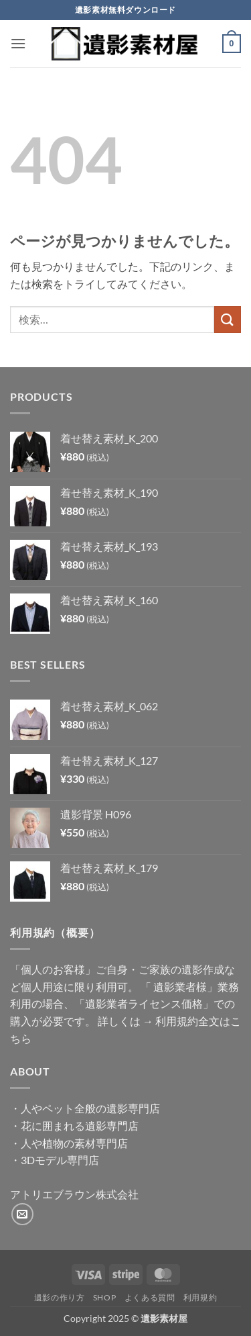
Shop (104, 1297)
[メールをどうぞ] (22, 1214)
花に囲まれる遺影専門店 (80, 1125)
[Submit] (227, 319)
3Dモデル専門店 (60, 1159)
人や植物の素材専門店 (74, 1143)
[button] (18, 43)
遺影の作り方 (59, 1297)
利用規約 (200, 1297)
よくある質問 (149, 1297)
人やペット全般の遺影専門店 (90, 1108)
